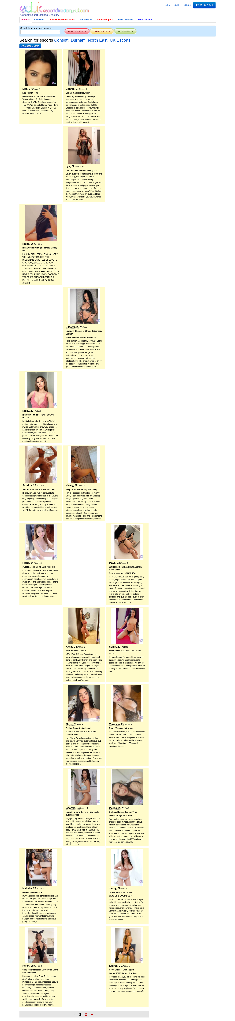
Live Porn (39, 19)
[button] (30, 46)
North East (98, 40)
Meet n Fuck (86, 19)
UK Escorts (120, 40)
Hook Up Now (145, 19)
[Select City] (40, 32)
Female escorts (77, 31)
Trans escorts (101, 31)
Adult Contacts (125, 19)
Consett (61, 40)
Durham (78, 40)
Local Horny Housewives (62, 19)
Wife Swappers (105, 19)
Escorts (26, 19)
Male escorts (125, 31)
